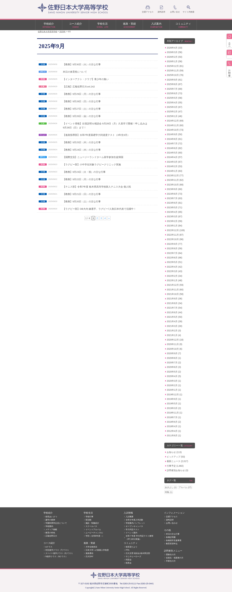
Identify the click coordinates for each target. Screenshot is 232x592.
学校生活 (102, 25)
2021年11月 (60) (175, 289)
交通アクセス (172, 517)
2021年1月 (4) (174, 335)
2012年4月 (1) (174, 431)
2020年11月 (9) (174, 344)
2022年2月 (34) (174, 276)
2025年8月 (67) (174, 84)
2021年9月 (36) (174, 298)
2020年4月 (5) (174, 376)
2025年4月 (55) (174, 102)
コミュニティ (183, 25)
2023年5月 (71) (174, 207)
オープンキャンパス (134, 526)
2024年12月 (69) (175, 120)
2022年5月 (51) (174, 262)
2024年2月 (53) (174, 166)
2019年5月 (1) (174, 403)
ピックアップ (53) (176, 456)
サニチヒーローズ (133, 556)
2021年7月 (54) (174, 307)
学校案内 (49, 526)
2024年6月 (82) (174, 148)
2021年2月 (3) (174, 330)
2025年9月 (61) (174, 79)
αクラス (48, 547)
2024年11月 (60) (175, 125)
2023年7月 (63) (174, 198)
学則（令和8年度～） (95, 536)
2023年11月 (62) (175, 180)
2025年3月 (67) (174, 107)
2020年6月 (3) (174, 367)
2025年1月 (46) (174, 116)
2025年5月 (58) (174, 98)
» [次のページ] (109, 218)
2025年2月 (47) (174, 111)
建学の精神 (50, 520)
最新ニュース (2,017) (177, 461)
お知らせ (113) (174, 452)
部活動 (88, 520)
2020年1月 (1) (174, 390)
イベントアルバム (93, 529)
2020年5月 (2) (174, 371)
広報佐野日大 (51, 536)
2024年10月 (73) (175, 130)
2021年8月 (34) (174, 303)
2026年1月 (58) (174, 61)
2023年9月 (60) (174, 189)
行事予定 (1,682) (175, 466)
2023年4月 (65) (174, 212)
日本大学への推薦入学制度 (97, 550)
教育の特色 (50, 533)
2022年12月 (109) (176, 230)
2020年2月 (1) (174, 385)
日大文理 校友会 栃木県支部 (138, 553)
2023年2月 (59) (174, 221)
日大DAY (89, 556)
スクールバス (91, 526)
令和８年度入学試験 (134, 520)
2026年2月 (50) (174, 57)
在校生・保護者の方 (174, 558)
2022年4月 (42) (174, 266)
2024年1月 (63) (174, 171)
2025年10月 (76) (175, 75)
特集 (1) (168, 492)
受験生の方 (171, 554)
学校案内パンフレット (135, 523)
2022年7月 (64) (174, 253)
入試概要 (129, 517)
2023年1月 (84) (174, 225)
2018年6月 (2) (174, 422)
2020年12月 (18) (175, 339)
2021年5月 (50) (174, 317)
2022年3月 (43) (174, 271)
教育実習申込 (172, 544)
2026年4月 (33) (174, 47)
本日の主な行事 (172, 534)
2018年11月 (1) (174, 412)
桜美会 (128, 563)
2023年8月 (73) (174, 194)
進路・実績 (129, 25)
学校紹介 (48, 25)
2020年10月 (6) (174, 349)
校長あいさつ (51, 517)
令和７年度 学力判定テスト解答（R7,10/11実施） (139, 537)
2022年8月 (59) (174, 248)
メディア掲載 (51, 529)
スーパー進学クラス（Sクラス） (59, 553)
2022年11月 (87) (175, 234)
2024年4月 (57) (174, 157)
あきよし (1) (170, 487)
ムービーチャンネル (94, 533)
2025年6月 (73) (174, 93)
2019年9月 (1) (174, 399)
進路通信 (89, 553)
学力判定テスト (132, 529)
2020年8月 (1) (174, 358)
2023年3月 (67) (174, 216)
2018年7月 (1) (174, 417)
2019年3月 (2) (174, 408)
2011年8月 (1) (174, 435)
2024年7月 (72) (174, 143)
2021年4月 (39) (174, 321)
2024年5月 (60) (174, 152)
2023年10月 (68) (175, 184)
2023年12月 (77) (175, 175)
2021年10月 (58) (175, 294)
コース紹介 (75, 25)
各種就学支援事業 (173, 540)
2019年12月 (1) (174, 394)
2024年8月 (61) (174, 139)
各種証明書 (171, 537)
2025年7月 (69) (174, 89)
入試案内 (156, 25)
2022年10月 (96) (175, 239)
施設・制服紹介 (92, 523)
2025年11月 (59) (175, 70)
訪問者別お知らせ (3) (177, 470)
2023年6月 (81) (174, 203)
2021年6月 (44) (174, 312)
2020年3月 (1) (174, 381)
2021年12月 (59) (175, 285)
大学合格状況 (91, 547)
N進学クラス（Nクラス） (56, 556)
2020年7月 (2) (174, 362)
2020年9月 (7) (174, 353)
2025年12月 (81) (175, 66)
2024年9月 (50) (174, 134)
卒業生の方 (171, 561)
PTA (127, 550)
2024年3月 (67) (174, 162)
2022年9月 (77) (174, 244)
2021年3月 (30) (174, 326)
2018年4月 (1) (174, 426)
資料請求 (170, 520)
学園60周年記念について (56, 523)
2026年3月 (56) (174, 52)
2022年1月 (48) (174, 280)
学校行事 (89, 517)
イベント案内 (131, 533)
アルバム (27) (185, 487)
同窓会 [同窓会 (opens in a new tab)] (128, 560)
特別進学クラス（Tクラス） (57, 550)
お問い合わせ (172, 523)
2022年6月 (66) (174, 257)
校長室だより (131, 547)
